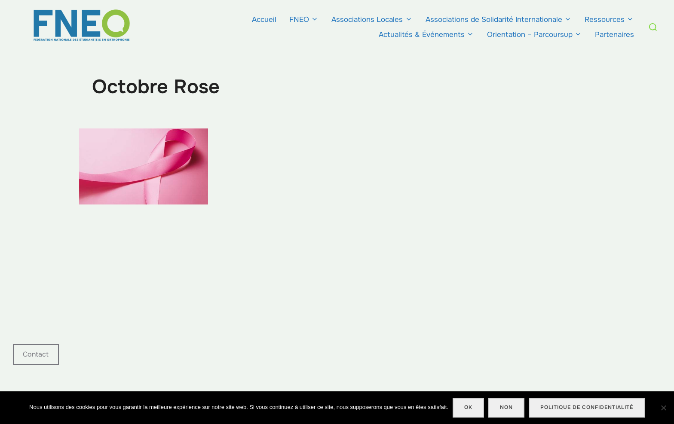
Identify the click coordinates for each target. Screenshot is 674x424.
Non (506, 407)
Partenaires (614, 34)
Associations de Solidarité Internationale (499, 19)
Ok (468, 407)
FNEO (304, 19)
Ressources (609, 19)
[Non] (663, 407)
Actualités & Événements (426, 34)
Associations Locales (371, 19)
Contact (36, 354)
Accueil (264, 19)
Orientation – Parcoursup (534, 34)
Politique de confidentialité (586, 407)
